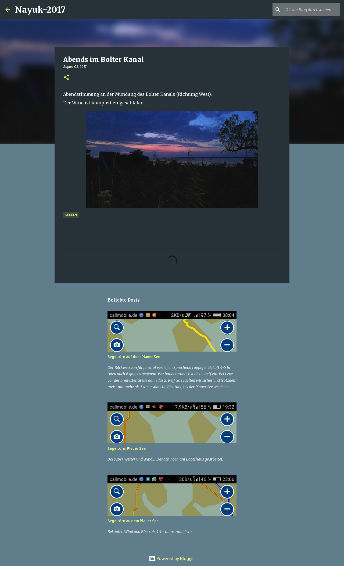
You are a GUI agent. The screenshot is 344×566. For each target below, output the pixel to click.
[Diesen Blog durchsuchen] (311, 9)
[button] (66, 77)
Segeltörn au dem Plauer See (133, 521)
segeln (71, 215)
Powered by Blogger (172, 558)
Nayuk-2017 (40, 9)
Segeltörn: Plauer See (127, 448)
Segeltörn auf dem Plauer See (134, 357)
